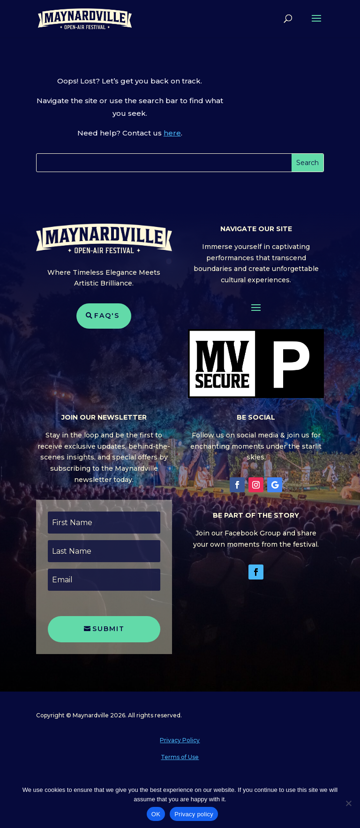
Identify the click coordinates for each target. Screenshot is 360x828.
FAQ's (107, 315)
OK (155, 814)
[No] (348, 803)
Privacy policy (193, 814)
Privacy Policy (180, 740)
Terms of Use (180, 756)
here (172, 132)
